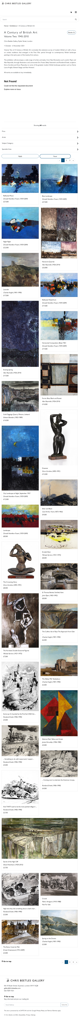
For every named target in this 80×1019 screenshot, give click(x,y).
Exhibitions (13, 26)
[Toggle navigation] (76, 12)
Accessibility (22, 1015)
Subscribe (64, 1005)
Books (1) (71, 32)
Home (6, 26)
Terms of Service (52, 1010)
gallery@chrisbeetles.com (12, 988)
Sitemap (33, 1015)
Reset (55, 156)
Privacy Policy (40, 1010)
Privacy (28, 1015)
